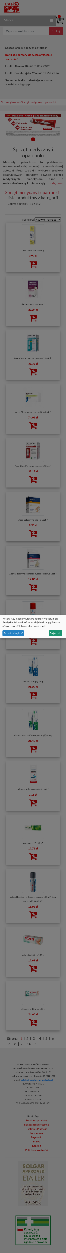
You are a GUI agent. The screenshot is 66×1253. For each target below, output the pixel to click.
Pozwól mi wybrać (13, 633)
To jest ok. (55, 633)
